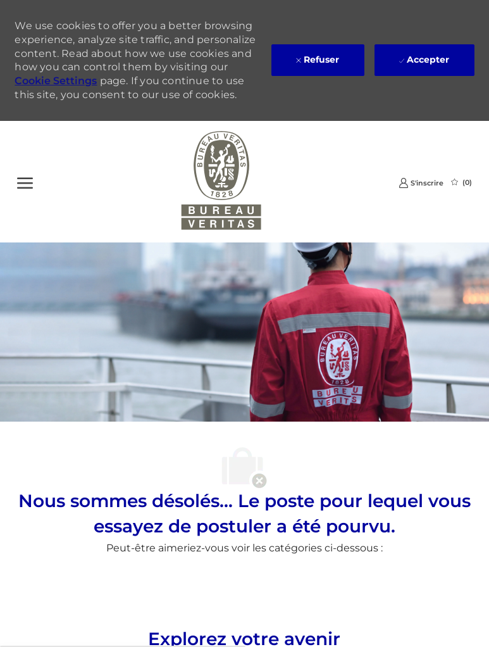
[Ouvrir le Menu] (25, 182)
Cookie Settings (56, 81)
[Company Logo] (222, 182)
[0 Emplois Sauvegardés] (461, 182)
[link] (421, 182)
